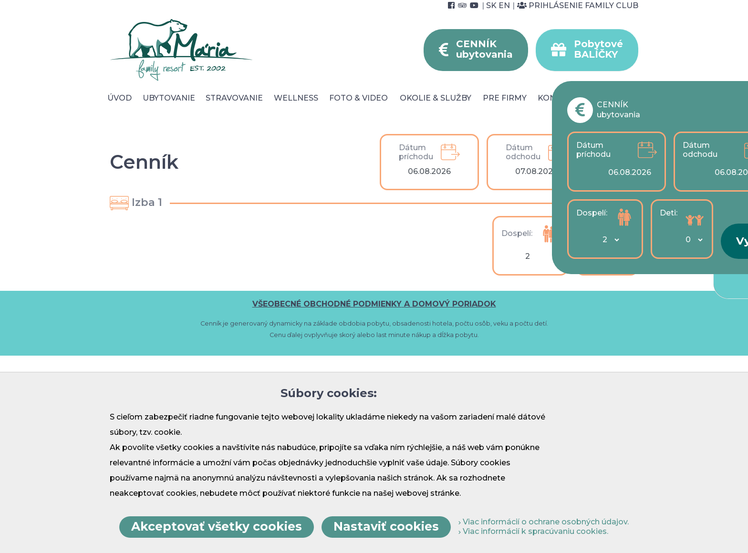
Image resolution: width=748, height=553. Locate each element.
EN (504, 5)
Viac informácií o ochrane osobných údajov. (543, 521)
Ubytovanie (169, 97)
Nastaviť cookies (386, 526)
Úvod (119, 97)
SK (491, 5)
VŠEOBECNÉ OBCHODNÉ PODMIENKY (327, 303)
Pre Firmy (505, 97)
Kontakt (557, 97)
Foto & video (358, 97)
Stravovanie (234, 97)
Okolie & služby (435, 97)
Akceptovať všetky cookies (216, 526)
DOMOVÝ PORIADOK (454, 303)
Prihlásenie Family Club (577, 5)
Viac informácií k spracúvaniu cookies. (533, 531)
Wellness (296, 97)
